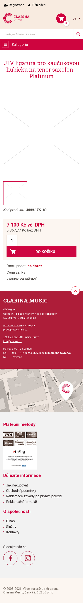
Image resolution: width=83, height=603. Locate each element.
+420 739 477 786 (12, 325)
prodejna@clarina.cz (15, 329)
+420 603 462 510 (12, 337)
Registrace (16, 5)
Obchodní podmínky (21, 491)
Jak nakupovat (17, 485)
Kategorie (20, 44)
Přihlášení (39, 5)
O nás (10, 521)
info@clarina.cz (12, 341)
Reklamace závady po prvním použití (34, 496)
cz (75, 18)
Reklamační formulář (21, 502)
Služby (11, 527)
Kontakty (12, 532)
